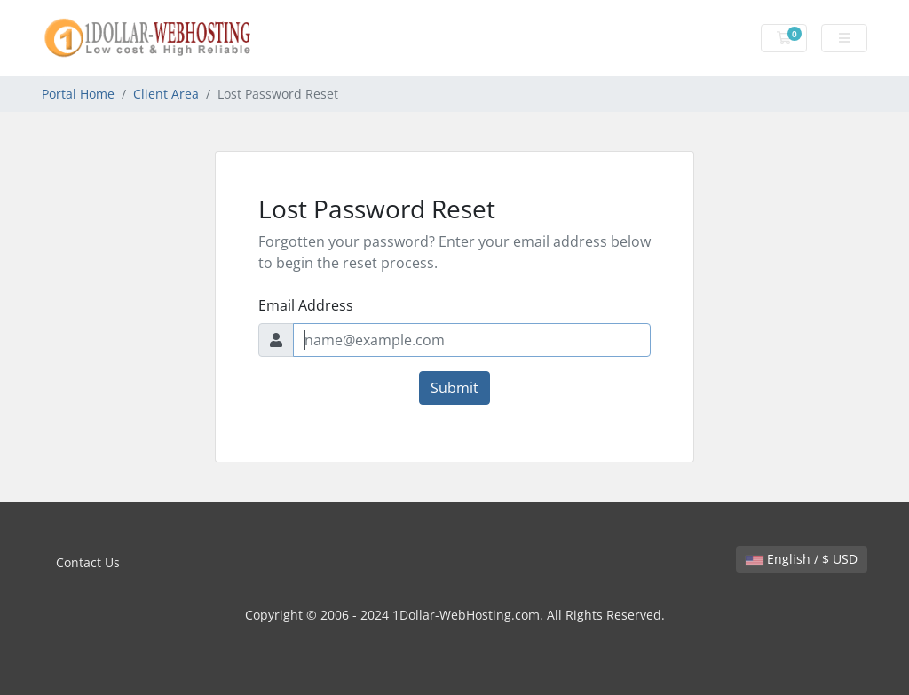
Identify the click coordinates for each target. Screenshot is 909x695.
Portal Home (78, 93)
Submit (454, 388)
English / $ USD (802, 558)
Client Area (166, 93)
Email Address (305, 305)
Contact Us (88, 562)
